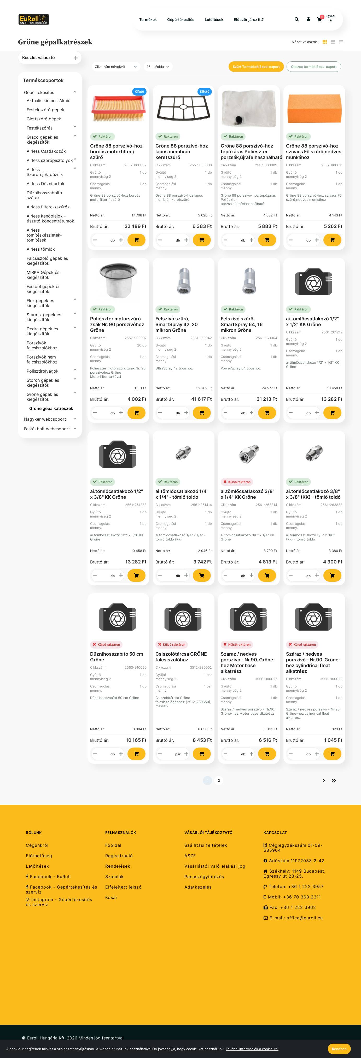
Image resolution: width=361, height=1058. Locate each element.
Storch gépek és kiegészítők (43, 383)
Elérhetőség (39, 855)
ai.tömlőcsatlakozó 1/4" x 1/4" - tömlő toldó (181, 494)
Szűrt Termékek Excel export (256, 66)
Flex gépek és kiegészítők (40, 303)
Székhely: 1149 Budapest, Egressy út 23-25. (294, 874)
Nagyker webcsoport (45, 419)
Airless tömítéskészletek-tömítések (44, 235)
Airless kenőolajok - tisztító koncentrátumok (50, 218)
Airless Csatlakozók (46, 151)
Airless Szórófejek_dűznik (45, 172)
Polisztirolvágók (43, 371)
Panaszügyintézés (204, 876)
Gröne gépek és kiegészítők (42, 397)
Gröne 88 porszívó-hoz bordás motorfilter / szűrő (116, 151)
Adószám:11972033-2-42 (294, 860)
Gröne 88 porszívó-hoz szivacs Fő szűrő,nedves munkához (313, 151)
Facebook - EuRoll (48, 876)
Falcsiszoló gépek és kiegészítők (47, 261)
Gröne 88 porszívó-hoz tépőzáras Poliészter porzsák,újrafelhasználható (251, 151)
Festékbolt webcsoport (47, 428)
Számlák (114, 876)
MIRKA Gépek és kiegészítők (43, 275)
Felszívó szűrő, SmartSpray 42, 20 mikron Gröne (176, 324)
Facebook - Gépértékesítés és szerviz (61, 890)
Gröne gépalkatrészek (51, 408)
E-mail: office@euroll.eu (293, 917)
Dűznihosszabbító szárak (44, 195)
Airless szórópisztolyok (50, 160)
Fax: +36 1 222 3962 (290, 907)
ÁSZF (190, 855)
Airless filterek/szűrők (48, 206)
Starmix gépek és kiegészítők (44, 317)
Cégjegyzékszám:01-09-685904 (293, 848)
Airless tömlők (41, 249)
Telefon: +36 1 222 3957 (294, 886)
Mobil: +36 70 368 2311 (292, 897)
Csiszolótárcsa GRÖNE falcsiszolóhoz (181, 656)
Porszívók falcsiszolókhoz (42, 345)
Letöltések (214, 19)
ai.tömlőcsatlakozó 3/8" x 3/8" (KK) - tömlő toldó (313, 494)
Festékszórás (40, 128)
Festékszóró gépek (45, 109)
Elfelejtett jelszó (123, 887)
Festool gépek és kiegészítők (43, 289)
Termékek (148, 19)
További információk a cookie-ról (252, 1049)
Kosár (111, 897)
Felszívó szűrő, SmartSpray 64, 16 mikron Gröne (242, 324)
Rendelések (117, 866)
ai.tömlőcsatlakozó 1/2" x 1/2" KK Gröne (312, 321)
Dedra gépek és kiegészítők (42, 331)
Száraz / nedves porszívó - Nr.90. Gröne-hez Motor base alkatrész (248, 662)
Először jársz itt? (249, 19)
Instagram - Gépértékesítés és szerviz (59, 902)
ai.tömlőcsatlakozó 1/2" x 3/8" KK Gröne (116, 494)
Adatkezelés (198, 887)
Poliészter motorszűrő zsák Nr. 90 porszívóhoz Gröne (117, 324)
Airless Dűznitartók (46, 183)
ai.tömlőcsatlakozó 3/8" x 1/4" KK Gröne (248, 494)
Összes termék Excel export (314, 66)
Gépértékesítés (180, 19)
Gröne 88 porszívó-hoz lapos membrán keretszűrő (181, 151)
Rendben (339, 1049)
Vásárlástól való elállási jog (215, 866)
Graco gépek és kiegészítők (42, 139)
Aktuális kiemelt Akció (49, 100)
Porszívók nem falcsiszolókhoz (42, 359)
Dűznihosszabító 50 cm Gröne (116, 656)
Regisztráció (119, 855)
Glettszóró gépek (44, 118)
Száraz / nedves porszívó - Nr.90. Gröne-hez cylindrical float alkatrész (313, 662)
